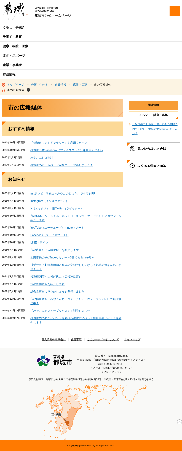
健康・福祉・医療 (15, 46)
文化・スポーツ (14, 55)
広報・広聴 (80, 84)
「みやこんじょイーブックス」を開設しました (60, 310)
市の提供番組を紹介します (47, 284)
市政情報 (9, 74)
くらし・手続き (14, 27)
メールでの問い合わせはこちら (111, 367)
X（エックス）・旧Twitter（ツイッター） (56, 208)
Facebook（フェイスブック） (49, 235)
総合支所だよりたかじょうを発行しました (57, 291)
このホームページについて (103, 339)
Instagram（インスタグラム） (49, 200)
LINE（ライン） (40, 242)
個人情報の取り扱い (54, 339)
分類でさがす (39, 84)
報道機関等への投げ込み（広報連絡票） (56, 276)
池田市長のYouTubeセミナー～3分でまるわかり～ (62, 257)
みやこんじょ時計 (41, 157)
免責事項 (76, 339)
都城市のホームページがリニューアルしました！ (61, 165)
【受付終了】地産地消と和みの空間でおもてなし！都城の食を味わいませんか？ (155, 129)
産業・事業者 (12, 65)
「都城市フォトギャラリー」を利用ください (58, 142)
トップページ (15, 84)
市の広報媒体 (15, 89)
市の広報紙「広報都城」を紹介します (54, 250)
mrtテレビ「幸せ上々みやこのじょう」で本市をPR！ (64, 193)
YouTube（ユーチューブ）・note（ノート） (58, 227)
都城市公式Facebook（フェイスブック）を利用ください (66, 150)
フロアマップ (111, 371)
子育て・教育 (12, 37)
